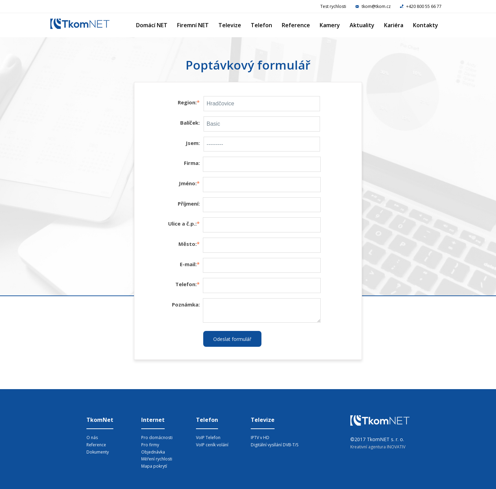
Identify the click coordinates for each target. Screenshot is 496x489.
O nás (92, 437)
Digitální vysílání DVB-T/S (274, 445)
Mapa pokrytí (154, 466)
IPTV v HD (260, 437)
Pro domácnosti (157, 437)
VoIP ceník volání (212, 445)
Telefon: (186, 284)
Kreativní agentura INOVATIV (377, 447)
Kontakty (425, 25)
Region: (187, 102)
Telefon (261, 25)
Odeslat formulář (232, 339)
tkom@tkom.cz (373, 6)
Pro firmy (150, 445)
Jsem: (193, 142)
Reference (296, 25)
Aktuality (362, 25)
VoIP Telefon (208, 437)
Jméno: (188, 183)
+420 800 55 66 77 (421, 6)
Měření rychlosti (156, 459)
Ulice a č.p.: (182, 223)
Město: (187, 243)
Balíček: (190, 122)
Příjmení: (189, 203)
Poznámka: (186, 304)
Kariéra (393, 25)
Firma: (192, 162)
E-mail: (188, 264)
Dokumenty (97, 452)
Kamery (330, 25)
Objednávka (153, 452)
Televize (229, 25)
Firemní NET (193, 25)
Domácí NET (151, 25)
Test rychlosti (333, 6)
